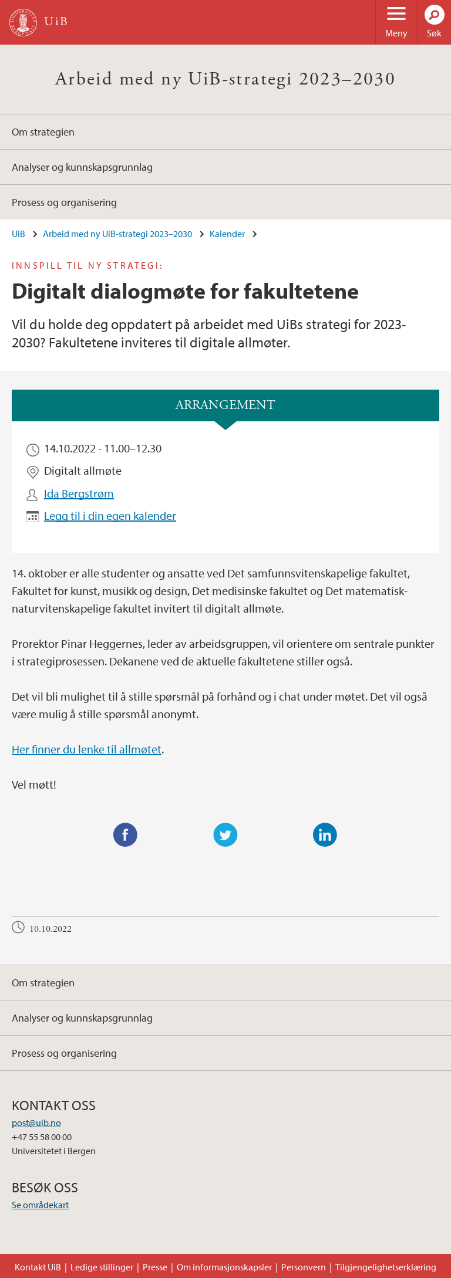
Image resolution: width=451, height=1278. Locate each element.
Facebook (125, 835)
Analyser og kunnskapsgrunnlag (82, 167)
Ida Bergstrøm (79, 493)
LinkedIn (325, 835)
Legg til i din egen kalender (110, 515)
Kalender (227, 233)
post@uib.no (36, 1122)
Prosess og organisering (64, 202)
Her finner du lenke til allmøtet (86, 749)
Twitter (225, 835)
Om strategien (43, 131)
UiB (18, 233)
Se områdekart (40, 1205)
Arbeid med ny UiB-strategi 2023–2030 (225, 79)
